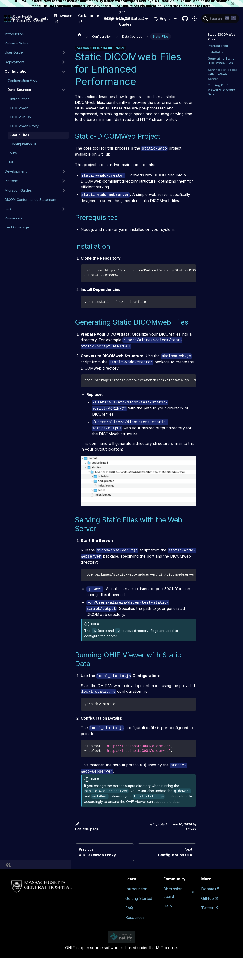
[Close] (237, 3)
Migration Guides (18, 190)
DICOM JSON (20, 117)
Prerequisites (218, 45)
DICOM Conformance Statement (30, 200)
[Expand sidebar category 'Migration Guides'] (63, 190)
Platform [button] (11, 181)
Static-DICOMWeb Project (221, 37)
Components (36, 18)
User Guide (14, 52)
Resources (13, 218)
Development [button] (16, 171)
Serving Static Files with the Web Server (222, 74)
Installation (216, 52)
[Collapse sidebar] (35, 864)
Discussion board (178, 893)
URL (11, 162)
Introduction (14, 34)
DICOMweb (19, 108)
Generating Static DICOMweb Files (221, 61)
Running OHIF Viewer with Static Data (221, 89)
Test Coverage (17, 227)
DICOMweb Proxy (24, 126)
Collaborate (88, 18)
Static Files (19, 135)
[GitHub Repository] (185, 18)
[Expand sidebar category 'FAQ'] (63, 209)
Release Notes (16, 43)
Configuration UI (23, 144)
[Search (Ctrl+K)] (220, 18)
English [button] (163, 18)
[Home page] (79, 34)
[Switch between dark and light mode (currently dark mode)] (194, 18)
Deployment (14, 62)
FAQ (8, 209)
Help (167, 906)
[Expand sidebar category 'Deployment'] (63, 62)
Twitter (209, 908)
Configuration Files (22, 80)
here (207, 6)
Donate (210, 889)
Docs (14, 18)
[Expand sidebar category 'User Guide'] (63, 52)
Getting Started (138, 898)
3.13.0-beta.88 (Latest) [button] (123, 18)
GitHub (209, 898)
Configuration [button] (16, 71)
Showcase (63, 18)
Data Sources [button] (19, 90)
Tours (12, 153)
